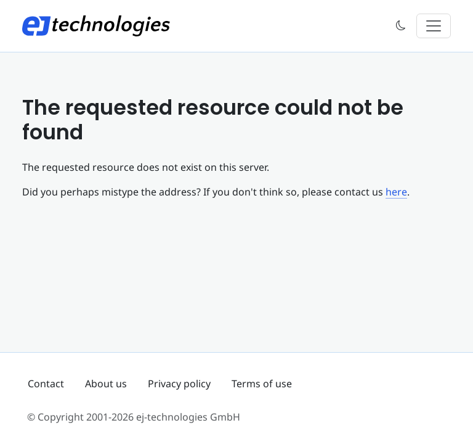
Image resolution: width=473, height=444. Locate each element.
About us (106, 383)
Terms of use (262, 383)
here (396, 192)
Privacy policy (179, 383)
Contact (46, 383)
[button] (400, 26)
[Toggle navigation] (433, 26)
